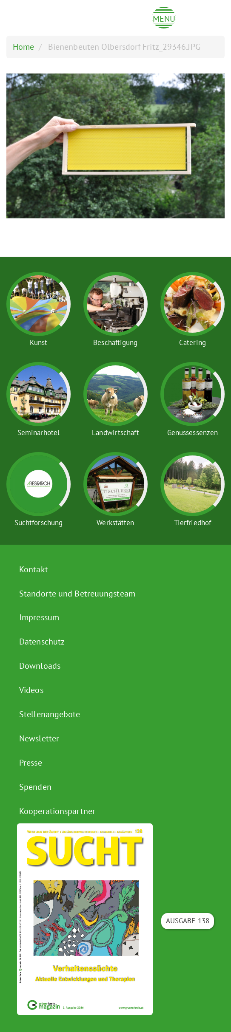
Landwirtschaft (115, 432)
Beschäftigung (115, 342)
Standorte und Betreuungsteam (77, 593)
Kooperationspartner (57, 811)
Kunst (39, 342)
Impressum (39, 617)
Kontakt (33, 569)
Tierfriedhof (192, 522)
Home (23, 46)
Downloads (39, 665)
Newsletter (39, 738)
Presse (30, 762)
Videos (31, 690)
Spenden (35, 786)
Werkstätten (115, 522)
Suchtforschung (38, 522)
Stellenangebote (49, 714)
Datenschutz (42, 641)
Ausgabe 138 (187, 920)
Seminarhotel (38, 432)
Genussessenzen (192, 432)
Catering (192, 342)
